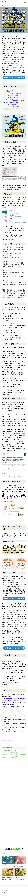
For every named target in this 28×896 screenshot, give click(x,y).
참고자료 (8, 110)
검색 (22, 3)
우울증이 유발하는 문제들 (16, 93)
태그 (7, 5)
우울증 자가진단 (14, 95)
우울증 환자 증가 (10, 90)
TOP (25, 891)
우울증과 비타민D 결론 (11, 108)
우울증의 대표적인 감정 (15, 97)
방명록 (14, 5)
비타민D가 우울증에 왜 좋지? (17, 101)
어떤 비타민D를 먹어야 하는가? (13, 102)
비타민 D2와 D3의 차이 (15, 106)
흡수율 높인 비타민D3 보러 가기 (14, 77)
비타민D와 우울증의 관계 (12, 99)
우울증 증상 (8, 92)
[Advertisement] (14, 804)
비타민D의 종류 (13, 104)
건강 (5, 748)
